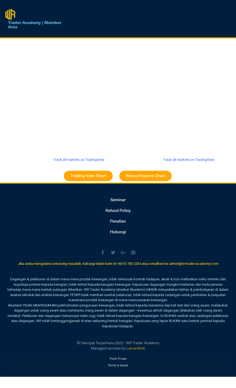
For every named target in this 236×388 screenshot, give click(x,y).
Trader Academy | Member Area (34, 24)
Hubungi (118, 232)
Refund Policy (118, 210)
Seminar (118, 200)
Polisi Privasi (118, 357)
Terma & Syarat (118, 364)
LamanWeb (135, 348)
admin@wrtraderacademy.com (193, 264)
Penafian (118, 221)
